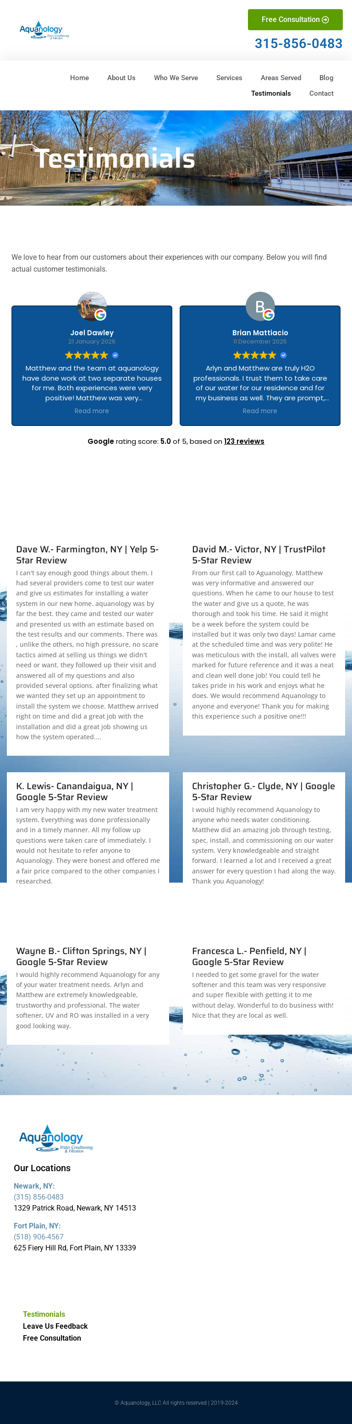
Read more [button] (92, 411)
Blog (326, 78)
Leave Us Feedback (55, 1326)
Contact (321, 93)
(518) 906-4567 (39, 1237)
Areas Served (281, 78)
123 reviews (244, 441)
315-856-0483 (299, 43)
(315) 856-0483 (39, 1197)
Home (79, 78)
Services (229, 78)
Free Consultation (52, 1338)
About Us (121, 78)
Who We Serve (176, 78)
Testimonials (271, 93)
